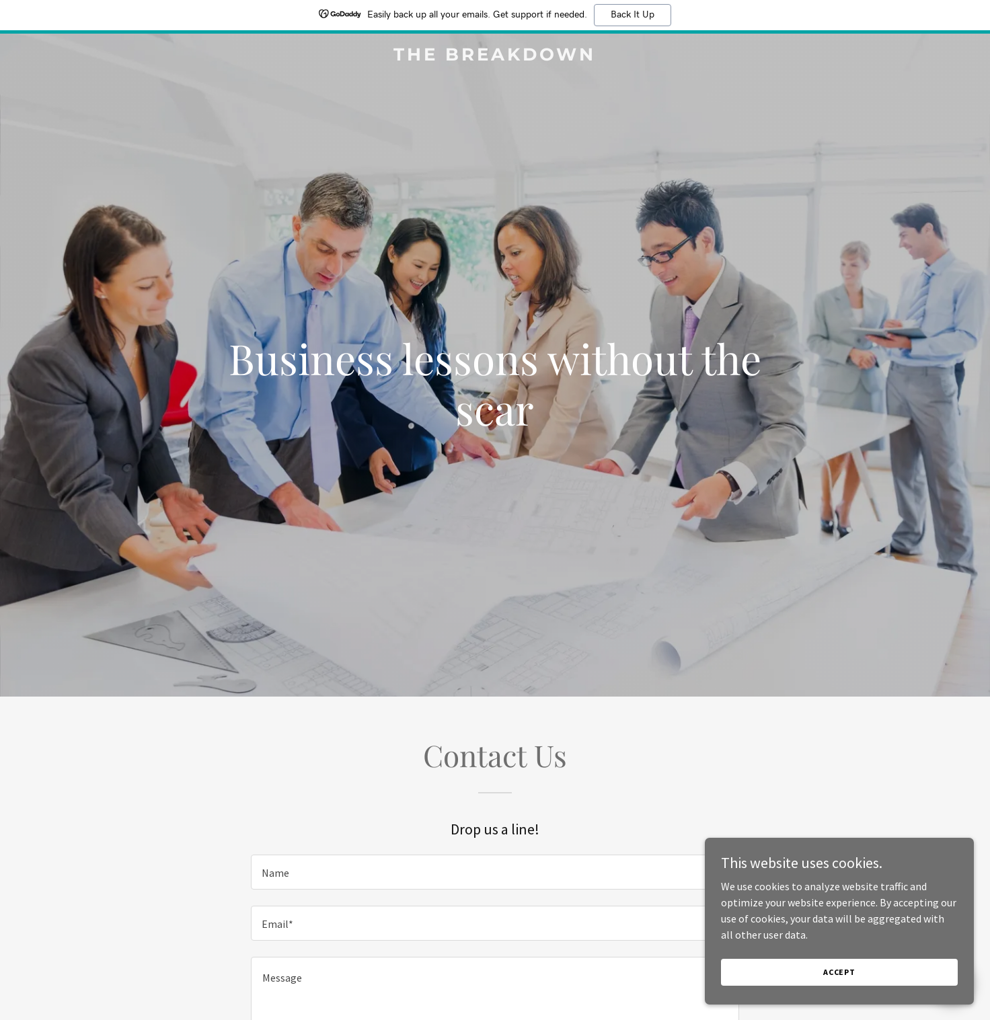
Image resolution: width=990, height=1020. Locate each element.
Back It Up (632, 14)
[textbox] (494, 872)
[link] (495, 56)
